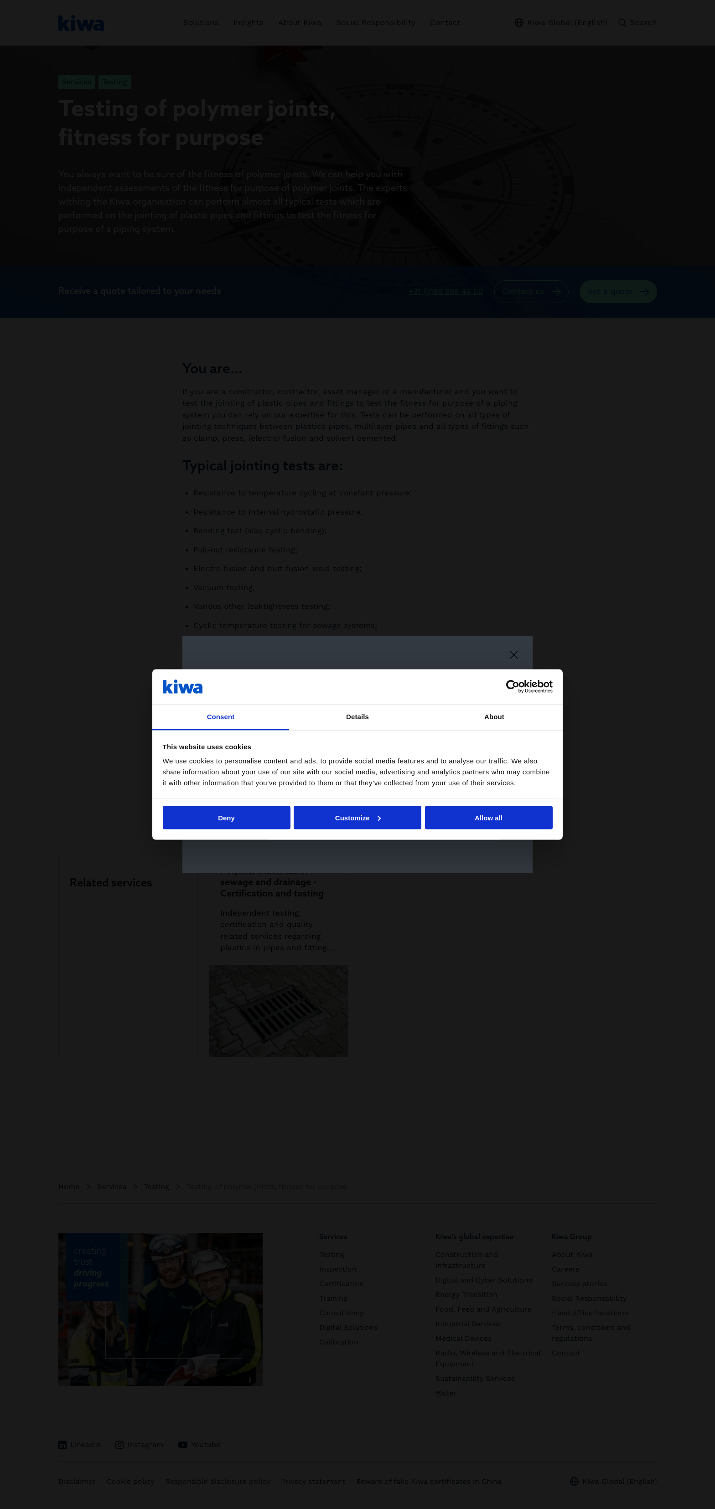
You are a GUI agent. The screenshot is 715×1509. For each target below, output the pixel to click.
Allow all (489, 817)
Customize (358, 817)
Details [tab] (357, 717)
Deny (226, 817)
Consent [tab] (221, 717)
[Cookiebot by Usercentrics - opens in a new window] (513, 686)
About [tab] (494, 717)
